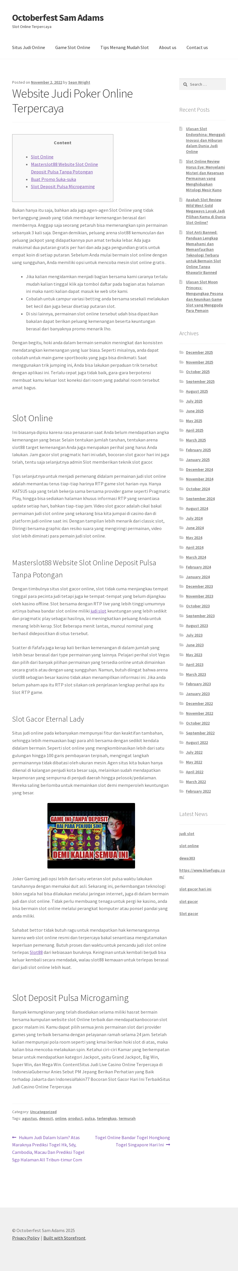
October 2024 (198, 488)
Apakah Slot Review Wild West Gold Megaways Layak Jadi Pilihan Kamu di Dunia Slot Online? (206, 211)
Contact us (197, 47)
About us (167, 47)
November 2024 (199, 479)
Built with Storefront (64, 1238)
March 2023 (196, 674)
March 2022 (196, 781)
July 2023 (194, 635)
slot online (189, 845)
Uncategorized (43, 1111)
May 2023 (194, 654)
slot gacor (188, 901)
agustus (29, 1118)
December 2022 (199, 703)
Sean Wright (79, 82)
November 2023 (199, 596)
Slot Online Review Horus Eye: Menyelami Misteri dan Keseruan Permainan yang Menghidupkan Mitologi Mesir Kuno (205, 175)
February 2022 (198, 791)
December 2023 (199, 586)
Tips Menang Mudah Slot (124, 47)
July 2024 (194, 518)
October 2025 (198, 371)
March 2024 (196, 557)
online (60, 1118)
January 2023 (198, 693)
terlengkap (107, 1118)
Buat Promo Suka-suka (53, 179)
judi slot (98, 611)
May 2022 (194, 762)
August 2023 (197, 625)
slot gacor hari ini (195, 889)
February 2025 (198, 449)
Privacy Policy (25, 1238)
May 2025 (194, 420)
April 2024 (194, 547)
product (75, 1118)
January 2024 (198, 576)
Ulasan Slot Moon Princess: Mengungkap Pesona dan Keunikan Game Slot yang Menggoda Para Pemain (204, 296)
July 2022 (194, 752)
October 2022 (198, 723)
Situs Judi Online (28, 47)
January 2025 (198, 459)
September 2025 (200, 381)
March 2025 (196, 440)
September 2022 (200, 732)
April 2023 (194, 664)
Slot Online (42, 157)
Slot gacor (188, 913)
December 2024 (199, 469)
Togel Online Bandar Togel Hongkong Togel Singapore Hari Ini (132, 1141)
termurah (127, 1118)
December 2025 (199, 352)
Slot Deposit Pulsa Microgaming (63, 186)
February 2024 (198, 567)
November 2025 (199, 362)
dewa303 (187, 858)
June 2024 (195, 527)
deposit (46, 1118)
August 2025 (197, 391)
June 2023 (195, 644)
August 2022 (197, 742)
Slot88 (36, 952)
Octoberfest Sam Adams (58, 17)
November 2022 (199, 713)
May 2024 (194, 537)
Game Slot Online (72, 47)
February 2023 (198, 683)
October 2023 (198, 606)
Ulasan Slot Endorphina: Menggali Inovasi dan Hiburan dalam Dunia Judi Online (205, 140)
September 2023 (200, 615)
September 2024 (200, 498)
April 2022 (194, 771)
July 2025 (194, 401)
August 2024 (197, 508)
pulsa (90, 1118)
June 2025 (195, 410)
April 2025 (194, 430)
